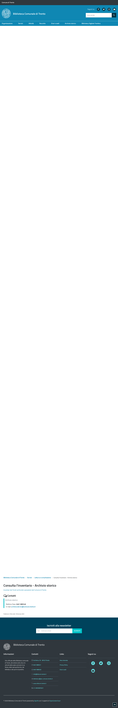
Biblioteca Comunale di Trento (29, 13)
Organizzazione (7, 23)
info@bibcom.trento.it (39, 674)
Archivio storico (70, 23)
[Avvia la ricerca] (114, 15)
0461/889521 (37, 665)
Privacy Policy (64, 665)
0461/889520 (37, 670)
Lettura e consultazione (42, 577)
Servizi (20, 23)
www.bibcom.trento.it (39, 683)
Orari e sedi (55, 23)
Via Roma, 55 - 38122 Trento (41, 660)
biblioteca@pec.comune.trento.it (43, 679)
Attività (31, 23)
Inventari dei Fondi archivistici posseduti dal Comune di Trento (24, 590)
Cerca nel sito (91, 15)
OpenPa (36, 701)
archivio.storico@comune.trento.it (23, 606)
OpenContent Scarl (55, 701)
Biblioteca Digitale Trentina (91, 23)
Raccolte (42, 23)
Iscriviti (77, 631)
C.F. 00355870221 (38, 688)
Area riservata (64, 660)
